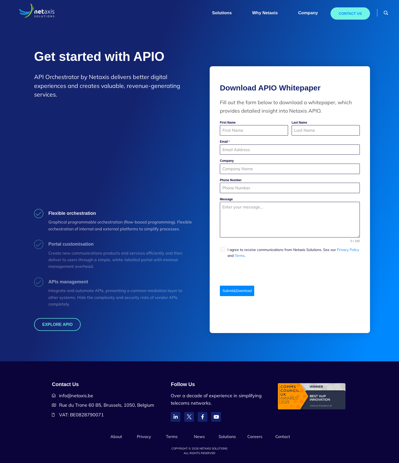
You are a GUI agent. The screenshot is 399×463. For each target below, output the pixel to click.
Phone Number (230, 180)
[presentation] (290, 272)
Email (225, 141)
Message (226, 199)
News (199, 436)
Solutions (227, 436)
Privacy (144, 436)
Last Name (299, 122)
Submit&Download (237, 291)
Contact (282, 436)
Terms (240, 255)
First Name (228, 122)
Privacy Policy (348, 249)
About (116, 436)
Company (227, 161)
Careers (254, 436)
